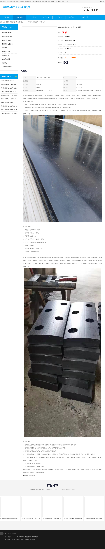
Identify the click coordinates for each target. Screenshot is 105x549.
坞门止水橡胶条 (7, 36)
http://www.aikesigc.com (29, 475)
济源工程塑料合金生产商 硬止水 (31, 518)
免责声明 (20, 539)
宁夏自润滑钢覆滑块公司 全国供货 (9, 102)
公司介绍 (46, 17)
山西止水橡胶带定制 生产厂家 (9, 109)
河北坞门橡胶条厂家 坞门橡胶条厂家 (9, 84)
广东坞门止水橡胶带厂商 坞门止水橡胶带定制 (9, 91)
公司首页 (6, 17)
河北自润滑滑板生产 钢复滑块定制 (52, 518)
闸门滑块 (4, 63)
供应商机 (19, 17)
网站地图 (32, 539)
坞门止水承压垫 (7, 32)
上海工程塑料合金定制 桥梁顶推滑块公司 (9, 99)
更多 (16, 76)
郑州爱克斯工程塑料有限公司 (24, 537)
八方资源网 (15, 539)
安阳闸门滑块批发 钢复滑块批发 (73, 518)
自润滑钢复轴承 (7, 66)
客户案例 (72, 17)
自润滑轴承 (5, 55)
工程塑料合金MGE (7, 44)
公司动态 (59, 17)
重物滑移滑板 (6, 51)
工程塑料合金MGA (21, 22)
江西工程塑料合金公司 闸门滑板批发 (10, 518)
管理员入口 (26, 539)
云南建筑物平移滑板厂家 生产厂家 (9, 81)
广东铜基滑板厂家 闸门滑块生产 (9, 113)
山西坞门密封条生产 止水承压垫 (9, 95)
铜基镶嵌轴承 (6, 59)
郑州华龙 (4, 48)
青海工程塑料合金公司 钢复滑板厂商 (9, 88)
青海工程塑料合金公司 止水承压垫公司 (9, 106)
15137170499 (70, 57)
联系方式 (85, 17)
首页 (7, 22)
